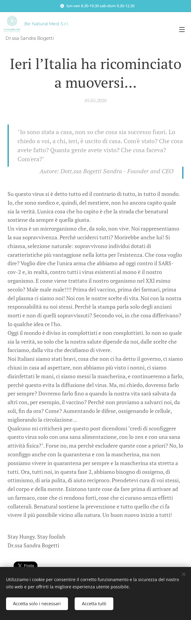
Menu (182, 29)
